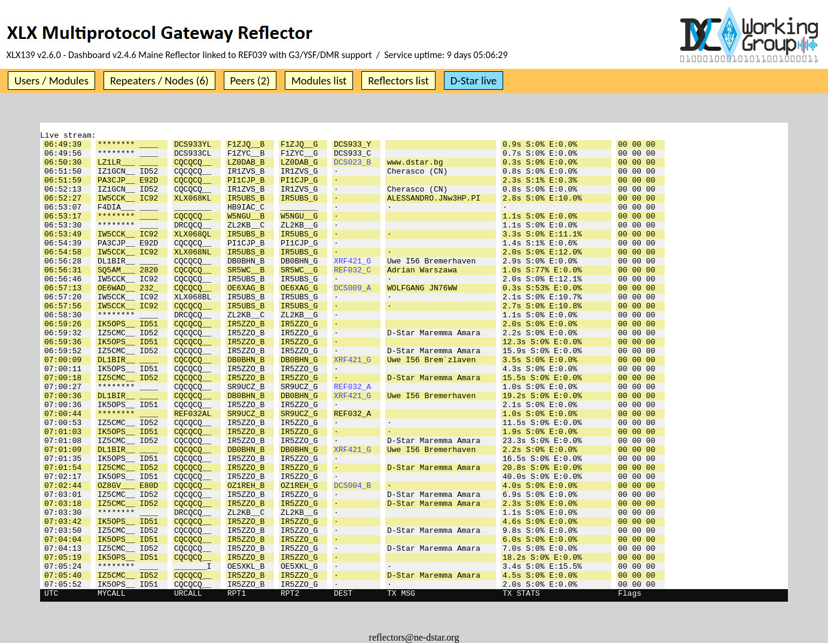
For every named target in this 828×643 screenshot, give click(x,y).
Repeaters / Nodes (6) (159, 80)
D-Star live (473, 80)
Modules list (318, 80)
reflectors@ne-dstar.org (414, 637)
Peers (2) (250, 80)
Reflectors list (398, 80)
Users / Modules (51, 80)
